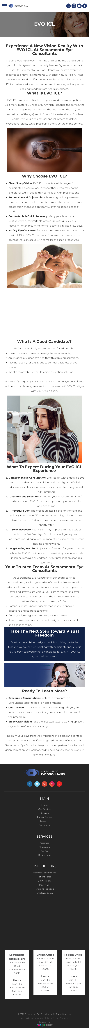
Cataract (44, 843)
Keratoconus (44, 855)
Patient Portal (44, 876)
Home (44, 805)
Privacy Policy (51, 1018)
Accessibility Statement (32, 1018)
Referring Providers (44, 889)
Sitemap (64, 1018)
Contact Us (44, 825)
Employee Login (44, 893)
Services (44, 813)
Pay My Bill (44, 885)
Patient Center (44, 817)
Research (44, 821)
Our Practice (44, 809)
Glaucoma (44, 847)
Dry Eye (44, 851)
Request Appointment (44, 872)
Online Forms (44, 880)
